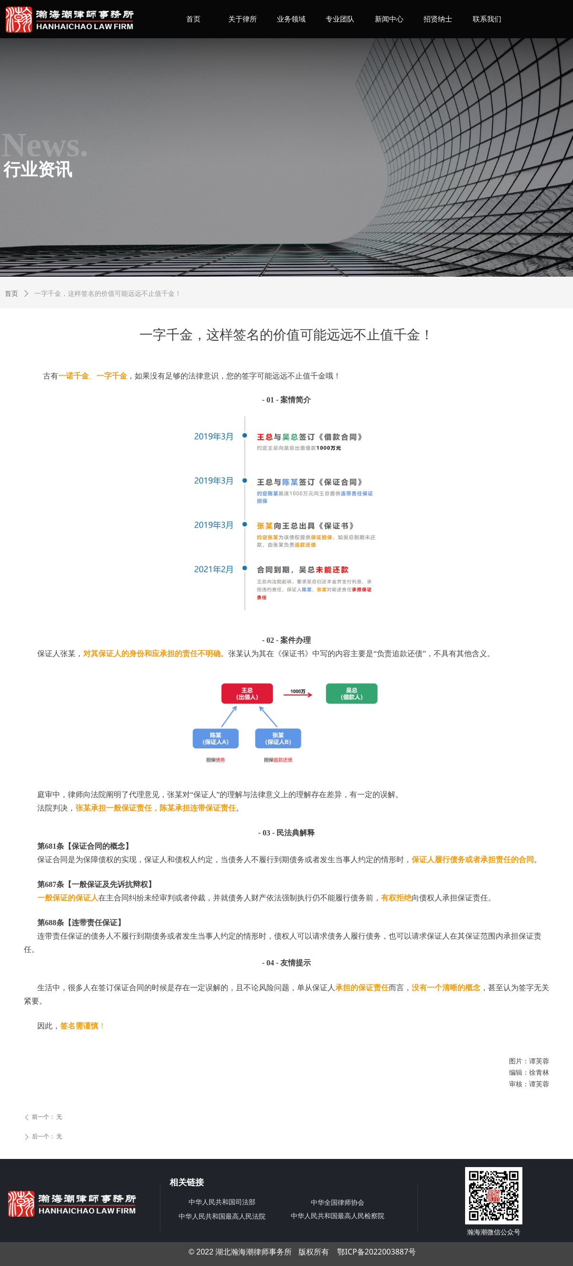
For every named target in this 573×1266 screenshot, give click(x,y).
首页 (11, 293)
